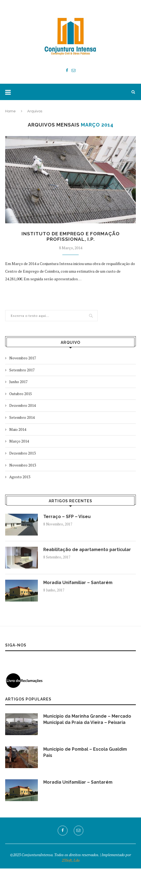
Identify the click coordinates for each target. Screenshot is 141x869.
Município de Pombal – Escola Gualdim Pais (86, 752)
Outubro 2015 (20, 394)
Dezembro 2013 (22, 453)
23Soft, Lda (70, 860)
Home (10, 111)
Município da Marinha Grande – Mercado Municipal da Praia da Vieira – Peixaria (87, 719)
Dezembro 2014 (22, 405)
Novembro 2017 (22, 358)
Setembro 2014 (22, 417)
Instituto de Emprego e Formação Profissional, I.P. (70, 236)
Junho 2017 (18, 382)
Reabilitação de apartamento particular (88, 550)
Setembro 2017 (22, 370)
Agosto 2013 (19, 477)
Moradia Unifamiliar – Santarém (78, 583)
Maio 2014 (17, 429)
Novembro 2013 (22, 465)
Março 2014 (19, 441)
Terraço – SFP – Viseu (67, 517)
